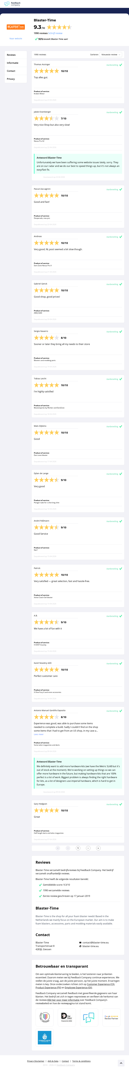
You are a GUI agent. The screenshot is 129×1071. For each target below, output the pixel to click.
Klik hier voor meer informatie (63, 1000)
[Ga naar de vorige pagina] (68, 848)
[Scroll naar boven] (121, 1063)
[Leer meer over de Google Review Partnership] (111, 1017)
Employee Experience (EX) (78, 987)
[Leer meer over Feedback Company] (89, 1017)
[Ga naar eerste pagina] (58, 848)
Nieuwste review (111, 54)
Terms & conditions (81, 1061)
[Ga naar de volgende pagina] (88, 848)
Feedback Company (66, 1065)
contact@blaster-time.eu (96, 942)
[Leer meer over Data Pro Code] (44, 1017)
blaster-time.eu (91, 946)
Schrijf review (55, 33)
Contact (65, 1061)
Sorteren (94, 54)
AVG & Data (53, 1061)
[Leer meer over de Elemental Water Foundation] (44, 1037)
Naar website (16, 38)
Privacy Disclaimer (35, 1061)
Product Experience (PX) (48, 987)
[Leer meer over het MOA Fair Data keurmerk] (67, 1017)
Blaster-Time (45, 20)
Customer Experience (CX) (100, 984)
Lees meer (39, 734)
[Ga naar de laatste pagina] (98, 848)
